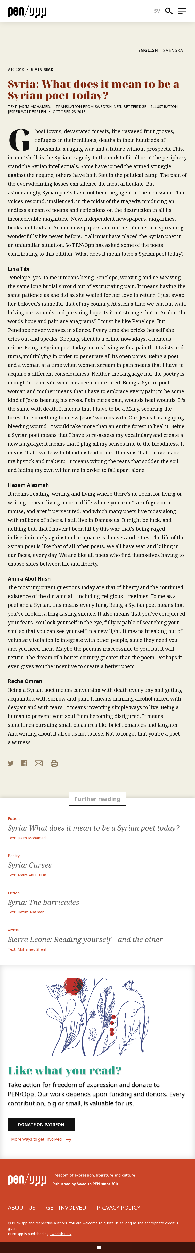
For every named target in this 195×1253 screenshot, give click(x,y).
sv (157, 10)
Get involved (66, 1207)
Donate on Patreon (41, 1124)
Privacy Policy (118, 1207)
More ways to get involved (41, 1139)
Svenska (173, 50)
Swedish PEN (60, 1233)
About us (22, 1207)
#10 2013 (16, 69)
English (148, 50)
